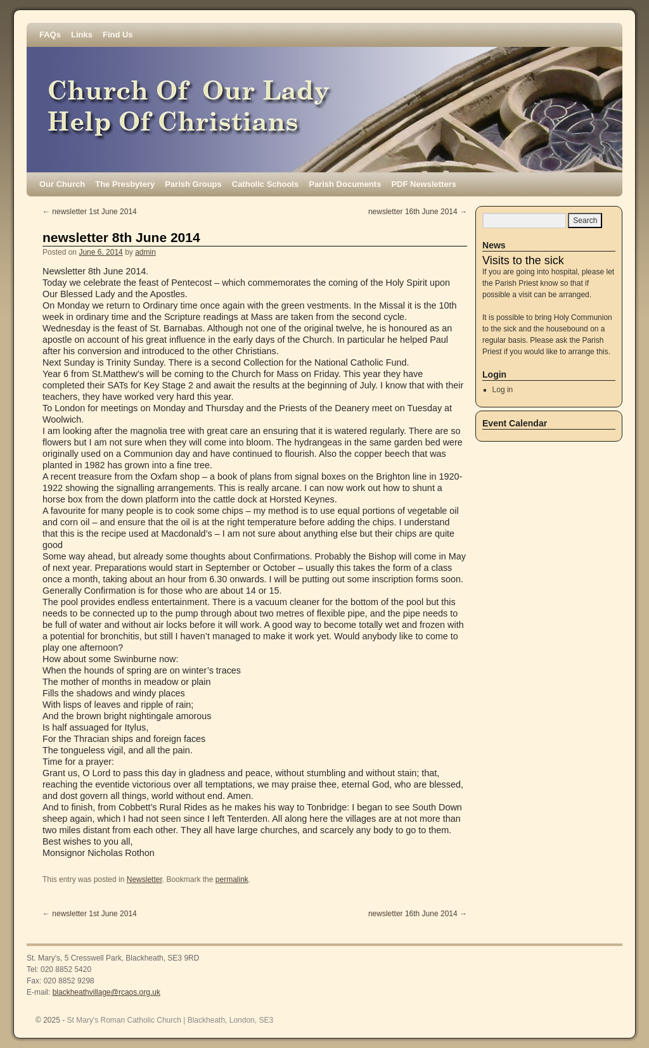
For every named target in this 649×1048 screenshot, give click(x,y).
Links (82, 34)
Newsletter (144, 879)
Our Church (62, 184)
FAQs (50, 34)
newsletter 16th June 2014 (417, 211)
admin (145, 252)
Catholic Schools (265, 184)
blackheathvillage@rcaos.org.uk (106, 992)
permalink (231, 879)
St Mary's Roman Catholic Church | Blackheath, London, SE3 (170, 1020)
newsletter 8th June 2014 (121, 237)
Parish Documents (345, 184)
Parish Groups (193, 184)
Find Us (118, 34)
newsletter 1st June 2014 (89, 211)
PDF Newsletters (423, 184)
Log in (502, 389)
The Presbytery (125, 184)
